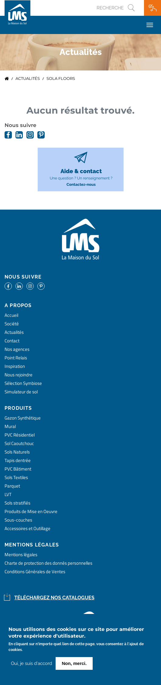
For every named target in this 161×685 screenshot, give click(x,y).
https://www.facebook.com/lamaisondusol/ (8, 135)
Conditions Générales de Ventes (35, 571)
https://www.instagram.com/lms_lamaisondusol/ (30, 135)
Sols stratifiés (17, 502)
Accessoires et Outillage (27, 528)
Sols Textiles (16, 477)
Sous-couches (18, 519)
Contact (12, 340)
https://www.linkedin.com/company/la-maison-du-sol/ (19, 135)
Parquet (12, 485)
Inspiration (15, 366)
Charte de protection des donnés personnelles (48, 563)
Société (12, 323)
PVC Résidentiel (20, 434)
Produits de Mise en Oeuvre (31, 511)
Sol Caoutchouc (19, 443)
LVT (8, 494)
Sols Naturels (17, 451)
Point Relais (16, 357)
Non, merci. (74, 665)
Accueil (7, 78)
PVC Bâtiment (18, 468)
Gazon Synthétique (23, 417)
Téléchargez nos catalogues (54, 598)
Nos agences (17, 349)
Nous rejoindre (19, 374)
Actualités (27, 78)
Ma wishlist (152, 8)
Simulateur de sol (21, 391)
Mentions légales (21, 554)
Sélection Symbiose (23, 383)
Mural (10, 426)
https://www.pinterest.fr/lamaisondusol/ (41, 135)
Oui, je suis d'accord (31, 665)
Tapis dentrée (18, 460)
